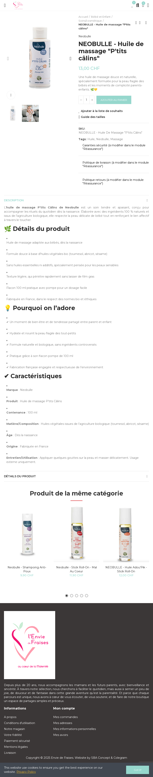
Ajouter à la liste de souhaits (102, 111)
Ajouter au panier (114, 99)
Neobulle (84, 36)
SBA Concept (100, 758)
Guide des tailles (93, 117)
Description (14, 200)
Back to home (141, 23)
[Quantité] (86, 100)
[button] (8, 59)
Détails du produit (20, 476)
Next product (146, 23)
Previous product (136, 23)
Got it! (137, 769)
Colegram (120, 758)
